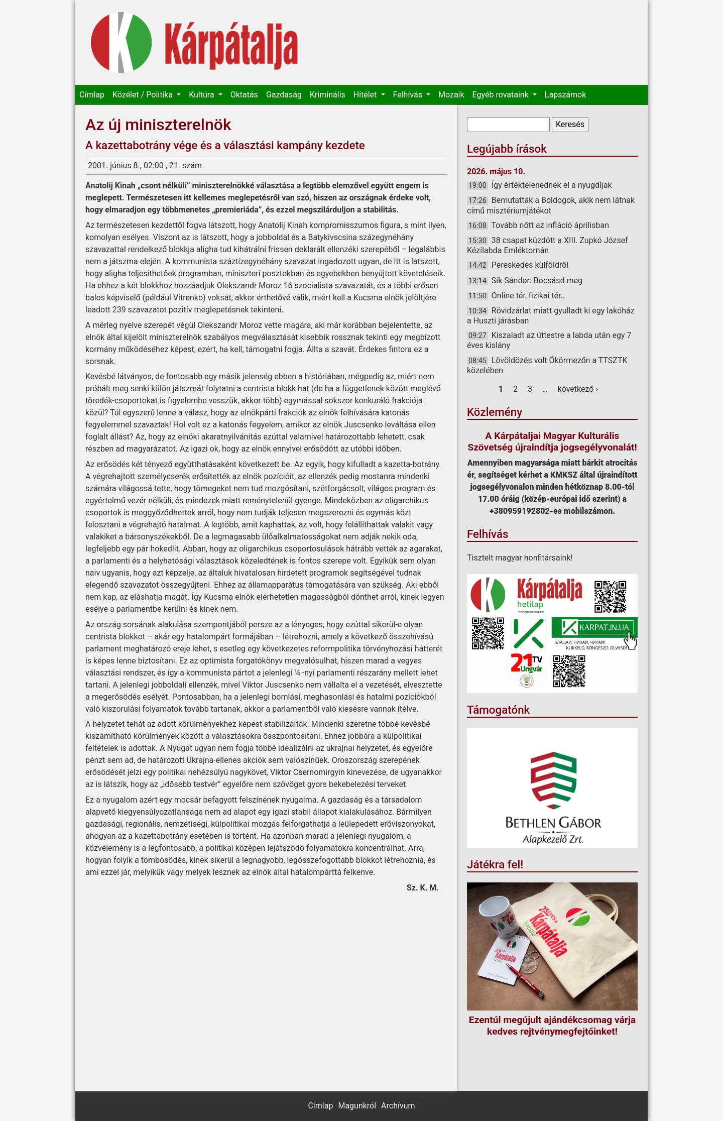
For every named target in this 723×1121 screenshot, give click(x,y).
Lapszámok (565, 94)
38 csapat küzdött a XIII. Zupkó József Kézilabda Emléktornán (547, 245)
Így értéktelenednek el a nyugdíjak (552, 185)
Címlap (91, 94)
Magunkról (357, 1105)
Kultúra (202, 94)
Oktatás (244, 94)
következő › (578, 389)
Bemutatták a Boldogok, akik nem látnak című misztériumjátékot (551, 205)
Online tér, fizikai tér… (529, 295)
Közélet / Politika (143, 94)
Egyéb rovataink (501, 94)
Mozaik (451, 94)
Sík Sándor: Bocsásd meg (537, 280)
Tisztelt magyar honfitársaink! (520, 558)
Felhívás (408, 94)
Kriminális (327, 94)
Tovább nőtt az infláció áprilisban (551, 225)
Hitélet (366, 94)
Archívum (398, 1105)
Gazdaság (284, 94)
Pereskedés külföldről (530, 265)
